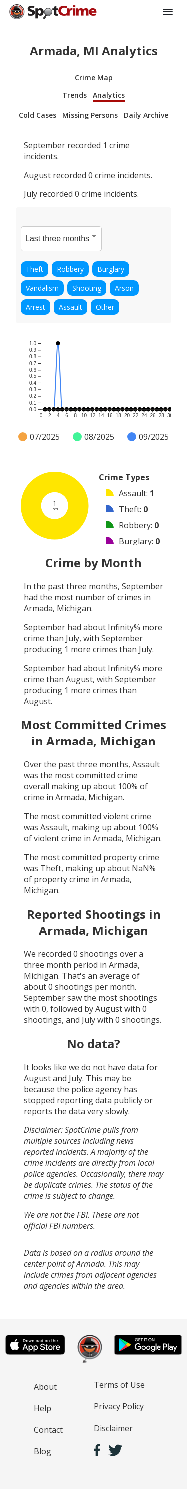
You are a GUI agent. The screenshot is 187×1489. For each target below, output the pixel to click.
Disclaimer (113, 1428)
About (45, 1386)
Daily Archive (146, 115)
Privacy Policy (119, 1406)
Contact (48, 1429)
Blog (42, 1451)
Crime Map (94, 77)
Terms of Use (119, 1384)
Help (42, 1408)
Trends (74, 95)
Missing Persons (90, 115)
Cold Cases (37, 115)
